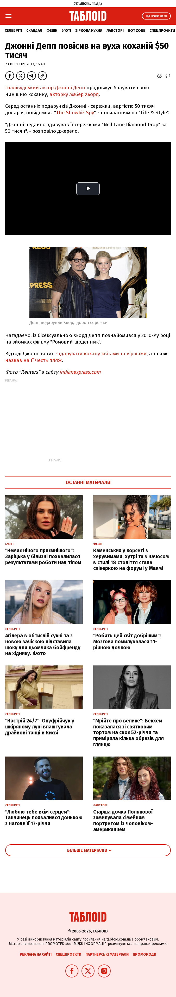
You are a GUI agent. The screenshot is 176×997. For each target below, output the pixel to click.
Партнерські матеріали (107, 954)
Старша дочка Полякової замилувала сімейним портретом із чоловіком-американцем (123, 821)
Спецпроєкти (162, 30)
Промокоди (144, 954)
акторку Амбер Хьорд (74, 94)
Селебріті (13, 30)
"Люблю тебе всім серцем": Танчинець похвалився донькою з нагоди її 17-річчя (44, 818)
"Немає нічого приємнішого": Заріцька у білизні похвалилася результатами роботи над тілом (43, 557)
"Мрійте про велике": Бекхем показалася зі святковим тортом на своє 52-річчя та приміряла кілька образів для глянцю (128, 732)
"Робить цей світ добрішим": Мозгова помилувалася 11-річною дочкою (127, 642)
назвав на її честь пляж (33, 360)
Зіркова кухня (88, 30)
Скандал (34, 30)
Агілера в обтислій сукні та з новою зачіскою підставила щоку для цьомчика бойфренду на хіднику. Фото (42, 644)
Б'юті (66, 30)
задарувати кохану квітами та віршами (101, 354)
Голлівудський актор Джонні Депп (45, 88)
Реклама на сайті (36, 954)
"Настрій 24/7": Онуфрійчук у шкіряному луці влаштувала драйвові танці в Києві (39, 727)
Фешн (51, 30)
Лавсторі (115, 30)
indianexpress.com (79, 372)
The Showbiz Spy (75, 113)
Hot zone (136, 30)
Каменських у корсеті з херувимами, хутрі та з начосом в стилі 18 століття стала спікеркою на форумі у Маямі (131, 559)
